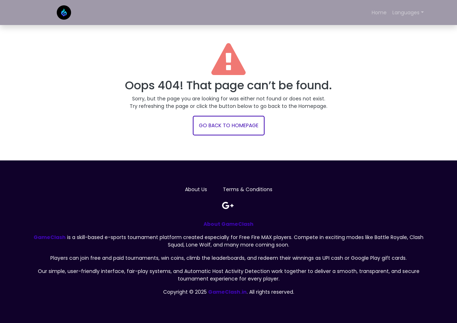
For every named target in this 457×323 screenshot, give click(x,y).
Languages (406, 12)
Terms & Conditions (247, 189)
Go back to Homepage (228, 125)
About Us (196, 189)
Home (379, 12)
